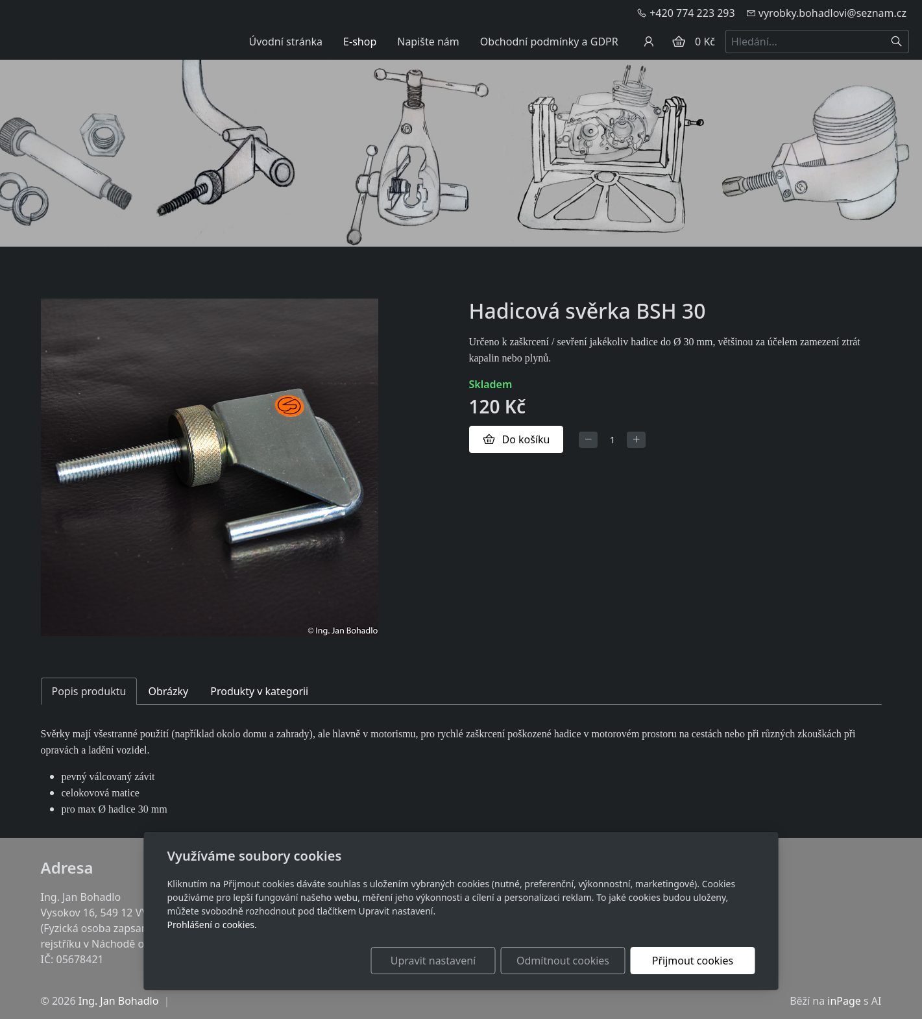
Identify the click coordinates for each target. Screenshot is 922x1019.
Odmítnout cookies (562, 960)
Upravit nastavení (433, 960)
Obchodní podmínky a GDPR (549, 41)
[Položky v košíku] (678, 41)
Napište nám (428, 41)
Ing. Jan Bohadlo (119, 1001)
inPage (844, 1001)
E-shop (359, 41)
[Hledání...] (805, 41)
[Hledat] (897, 41)
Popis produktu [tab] (89, 691)
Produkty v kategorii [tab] (259, 691)
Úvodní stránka (285, 41)
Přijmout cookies (692, 960)
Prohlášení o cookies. (212, 924)
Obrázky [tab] (168, 691)
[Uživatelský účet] (649, 41)
